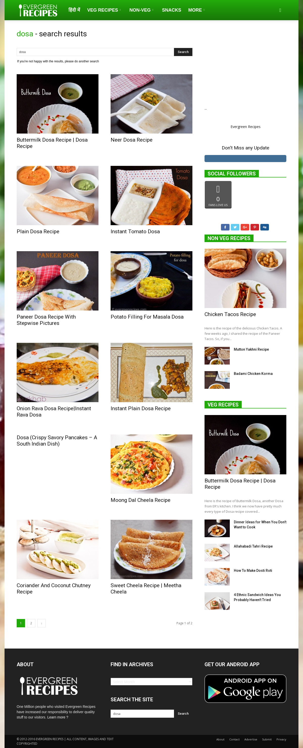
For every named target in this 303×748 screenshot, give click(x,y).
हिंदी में (74, 10)
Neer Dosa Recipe (132, 140)
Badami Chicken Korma (253, 375)
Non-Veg (141, 10)
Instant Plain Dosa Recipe (141, 408)
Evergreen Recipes (246, 126)
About (220, 739)
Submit (267, 739)
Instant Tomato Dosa (135, 231)
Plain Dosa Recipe (38, 231)
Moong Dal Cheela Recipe (140, 500)
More (196, 10)
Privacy (281, 739)
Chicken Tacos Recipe (230, 315)
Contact (234, 739)
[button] (280, 10)
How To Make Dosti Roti (253, 572)
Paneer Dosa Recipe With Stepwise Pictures (46, 320)
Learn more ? (57, 717)
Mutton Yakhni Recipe (251, 350)
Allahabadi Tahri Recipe (253, 547)
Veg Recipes (103, 10)
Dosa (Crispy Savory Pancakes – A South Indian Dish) (57, 440)
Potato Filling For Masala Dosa (147, 317)
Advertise (250, 739)
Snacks (171, 10)
